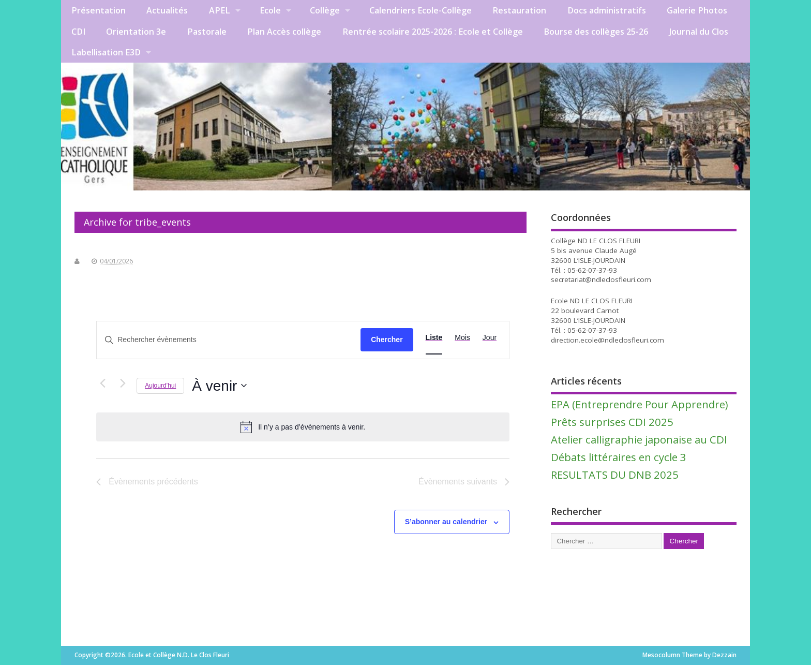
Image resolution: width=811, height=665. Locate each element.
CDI (78, 31)
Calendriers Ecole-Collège (420, 10)
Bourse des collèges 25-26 (596, 31)
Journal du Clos (698, 31)
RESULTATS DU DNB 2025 (615, 474)
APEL (219, 10)
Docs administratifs (606, 10)
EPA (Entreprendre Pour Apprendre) (639, 404)
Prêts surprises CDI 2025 (612, 422)
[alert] (302, 426)
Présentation (98, 10)
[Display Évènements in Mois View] (462, 337)
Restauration (519, 10)
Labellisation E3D (106, 52)
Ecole (270, 10)
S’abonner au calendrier (446, 522)
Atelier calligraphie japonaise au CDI (639, 439)
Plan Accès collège (284, 31)
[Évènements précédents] (102, 383)
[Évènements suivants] (122, 383)
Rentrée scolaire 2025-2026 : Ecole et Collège (432, 31)
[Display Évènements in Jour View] (490, 337)
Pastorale (207, 31)
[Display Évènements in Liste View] (434, 337)
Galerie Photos (697, 10)
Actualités (167, 10)
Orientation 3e (136, 31)
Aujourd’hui (160, 385)
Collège (325, 10)
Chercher (386, 339)
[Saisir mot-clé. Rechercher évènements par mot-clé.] (229, 339)
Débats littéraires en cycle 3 (618, 457)
